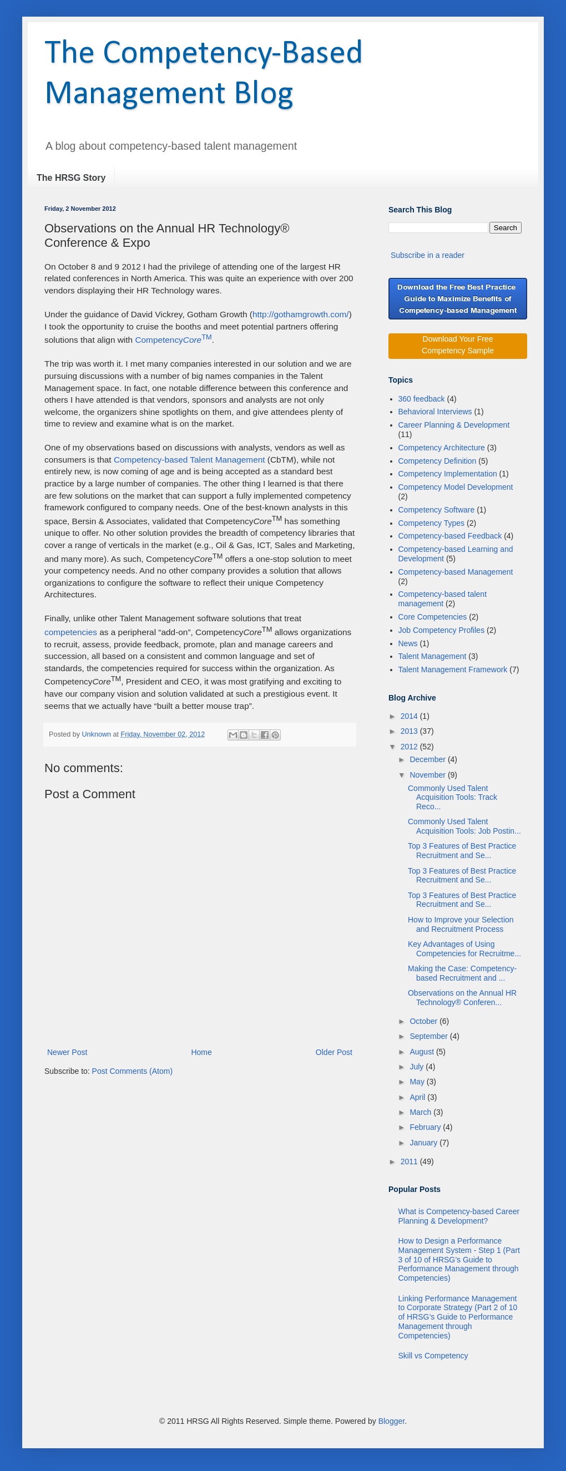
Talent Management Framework (453, 669)
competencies (70, 632)
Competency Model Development (455, 487)
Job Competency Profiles (441, 630)
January (424, 1142)
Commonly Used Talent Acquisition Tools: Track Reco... (452, 797)
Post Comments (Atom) (132, 1071)
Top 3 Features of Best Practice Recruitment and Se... (462, 850)
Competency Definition (437, 460)
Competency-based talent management (442, 599)
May (418, 1081)
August (423, 1051)
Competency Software (436, 509)
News (408, 643)
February (426, 1127)
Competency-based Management (455, 571)
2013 (410, 731)
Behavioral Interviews (435, 411)
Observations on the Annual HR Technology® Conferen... (462, 997)
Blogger (391, 1421)
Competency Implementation (447, 473)
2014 (410, 716)
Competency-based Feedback (450, 535)
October (424, 1021)
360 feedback (421, 398)
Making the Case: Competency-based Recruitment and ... (462, 973)
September (429, 1036)
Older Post (334, 1052)
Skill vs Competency (433, 1355)
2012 (410, 746)
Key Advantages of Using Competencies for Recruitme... (464, 949)
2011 (410, 1161)
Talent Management (432, 656)
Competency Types (431, 523)
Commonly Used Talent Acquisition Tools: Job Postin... (464, 826)
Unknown (97, 734)
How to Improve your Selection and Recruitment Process (461, 924)
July (418, 1066)
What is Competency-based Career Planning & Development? (459, 1216)
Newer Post (67, 1052)
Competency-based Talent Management (190, 459)
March (421, 1112)
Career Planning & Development (454, 424)
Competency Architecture (441, 447)
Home (201, 1052)
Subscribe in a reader (427, 255)
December (428, 759)
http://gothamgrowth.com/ (300, 314)
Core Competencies (432, 616)
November (428, 774)
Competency (173, 339)
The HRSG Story (71, 177)
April (418, 1097)
